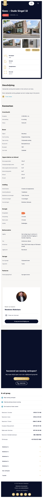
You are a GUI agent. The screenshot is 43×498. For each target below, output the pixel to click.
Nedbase (25, 490)
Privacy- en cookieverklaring (21, 488)
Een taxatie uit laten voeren (11, 406)
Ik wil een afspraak (22, 379)
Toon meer (8, 97)
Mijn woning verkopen (9, 398)
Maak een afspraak (13, 315)
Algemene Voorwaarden (21, 486)
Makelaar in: (5, 447)
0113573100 (22, 383)
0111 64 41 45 (37, 426)
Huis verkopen (6, 471)
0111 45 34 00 (37, 430)
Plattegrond (36, 50)
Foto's (28, 50)
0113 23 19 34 (37, 417)
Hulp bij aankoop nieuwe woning (12, 402)
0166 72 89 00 (37, 421)
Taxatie (4, 475)
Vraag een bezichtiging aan (21, 321)
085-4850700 (37, 435)
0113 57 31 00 (37, 412)
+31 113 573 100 (36, 439)
